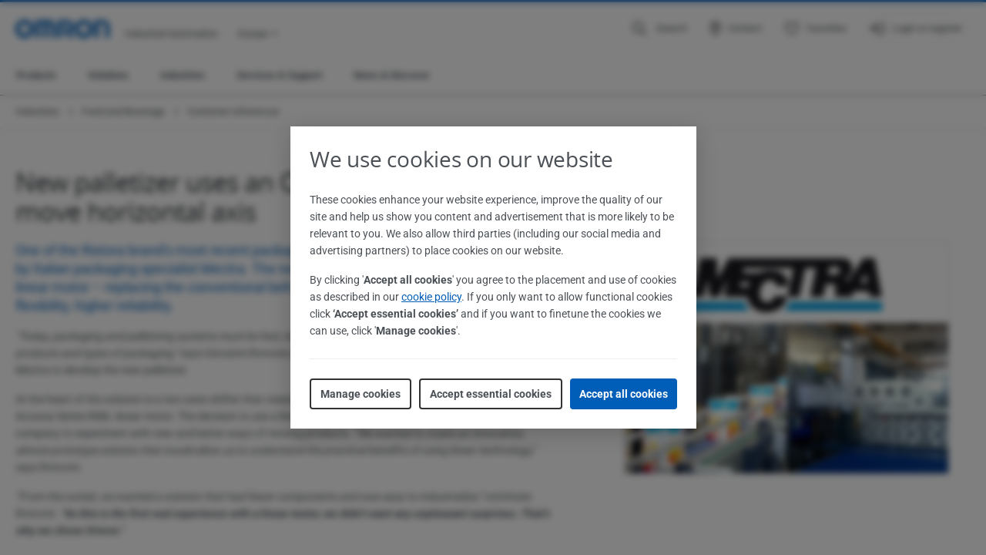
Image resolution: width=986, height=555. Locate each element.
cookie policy (431, 297)
